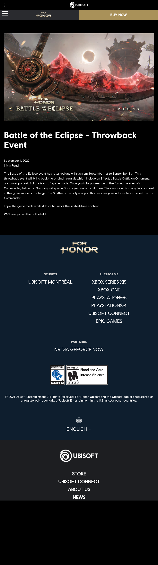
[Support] (79, 505)
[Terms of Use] (79, 532)
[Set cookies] (79, 558)
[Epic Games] (109, 321)
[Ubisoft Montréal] (50, 282)
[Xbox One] (109, 290)
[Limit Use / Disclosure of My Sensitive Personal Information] (79, 551)
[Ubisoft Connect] (79, 481)
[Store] (79, 474)
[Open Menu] (5, 13)
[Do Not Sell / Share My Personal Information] (79, 545)
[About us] (79, 489)
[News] (79, 497)
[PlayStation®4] (109, 305)
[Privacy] (79, 525)
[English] (79, 424)
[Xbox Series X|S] (109, 282)
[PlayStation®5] (109, 297)
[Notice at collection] (79, 538)
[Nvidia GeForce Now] (79, 349)
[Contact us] (79, 519)
